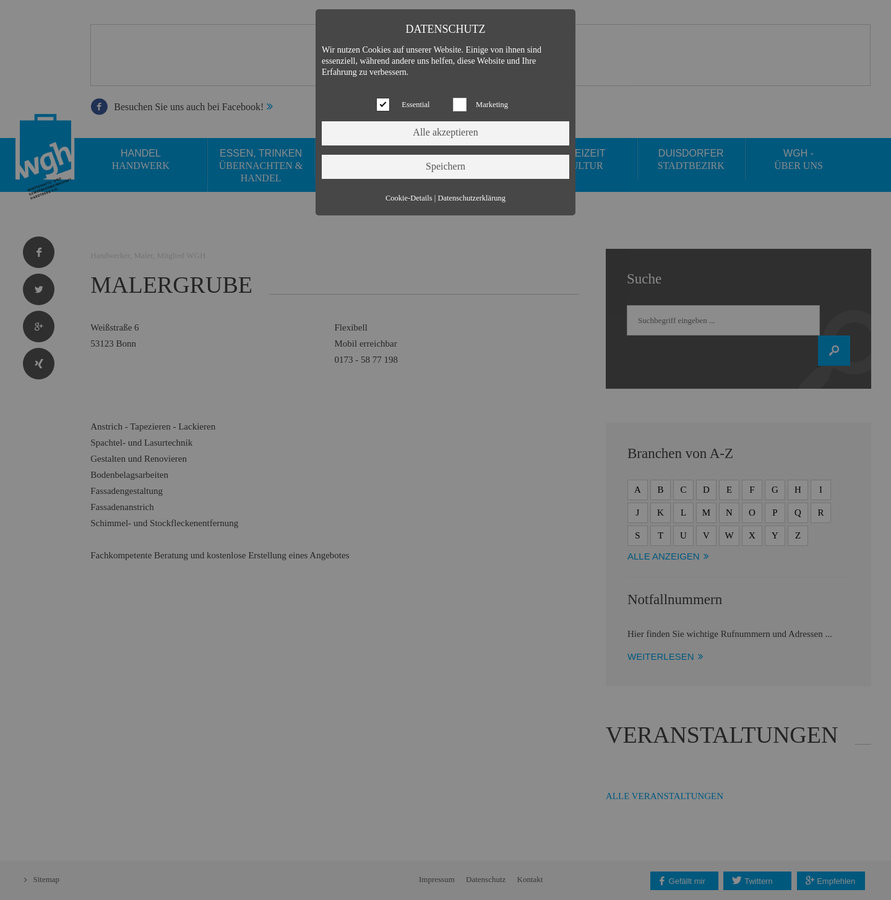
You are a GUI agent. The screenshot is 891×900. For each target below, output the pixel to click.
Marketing (492, 104)
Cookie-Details (409, 198)
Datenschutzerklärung (471, 198)
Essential (415, 104)
